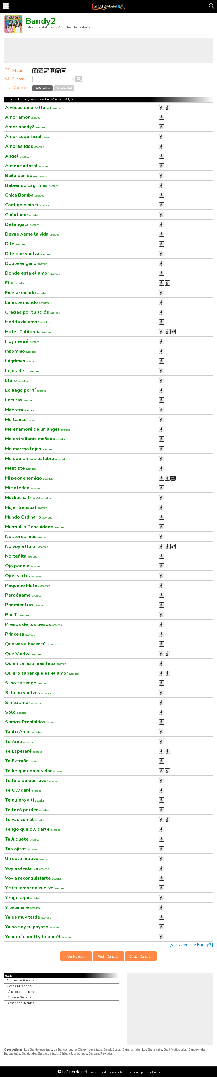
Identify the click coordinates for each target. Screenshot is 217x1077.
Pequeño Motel (27, 585)
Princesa (20, 634)
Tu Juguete (22, 839)
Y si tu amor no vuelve (34, 888)
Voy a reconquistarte (33, 878)
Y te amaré (22, 907)
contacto (153, 1072)
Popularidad (64, 88)
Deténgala (22, 224)
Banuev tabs (196, 1049)
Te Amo (19, 741)
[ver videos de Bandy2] (191, 944)
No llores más (26, 536)
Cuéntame (21, 214)
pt (142, 1072)
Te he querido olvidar (33, 771)
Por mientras (24, 605)
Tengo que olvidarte (32, 829)
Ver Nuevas (76, 956)
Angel (17, 156)
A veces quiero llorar (33, 107)
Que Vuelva (23, 654)
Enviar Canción (140, 956)
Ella (14, 283)
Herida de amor (27, 322)
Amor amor (22, 117)
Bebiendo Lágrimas (31, 185)
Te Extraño (22, 761)
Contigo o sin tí (27, 205)
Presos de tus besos (33, 624)
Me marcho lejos (28, 449)
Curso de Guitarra (19, 997)
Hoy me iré (22, 341)
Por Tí (17, 615)
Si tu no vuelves (28, 693)
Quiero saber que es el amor (42, 673)
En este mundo (27, 302)
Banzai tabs (12, 1053)
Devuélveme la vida (32, 234)
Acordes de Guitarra (20, 980)
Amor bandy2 (25, 127)
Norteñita (21, 556)
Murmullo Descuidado (34, 527)
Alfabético (42, 88)
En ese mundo (25, 293)
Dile (15, 244)
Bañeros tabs (131, 1049)
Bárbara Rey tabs (101, 1053)
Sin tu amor (23, 702)
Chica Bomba (24, 195)
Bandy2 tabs (112, 1049)
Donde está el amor (32, 273)
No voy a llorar (26, 546)
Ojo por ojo (22, 566)
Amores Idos (24, 146)
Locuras (19, 400)
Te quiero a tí (24, 800)
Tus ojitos (21, 849)
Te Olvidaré (23, 790)
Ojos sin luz (23, 576)
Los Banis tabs (152, 1049)
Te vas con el (24, 819)
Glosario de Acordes (20, 1003)
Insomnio (20, 351)
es (129, 1072)
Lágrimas (20, 361)
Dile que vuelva (27, 254)
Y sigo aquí (22, 897)
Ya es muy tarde (28, 917)
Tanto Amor (23, 732)
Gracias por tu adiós (32, 312)
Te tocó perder (27, 810)
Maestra (19, 410)
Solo (15, 712)
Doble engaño (26, 263)
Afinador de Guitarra (21, 992)
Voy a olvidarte (27, 868)
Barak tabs (29, 1053)
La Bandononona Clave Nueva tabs (78, 1049)
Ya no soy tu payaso (32, 927)
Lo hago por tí (25, 390)
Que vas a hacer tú (30, 644)
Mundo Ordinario (28, 517)
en (136, 1072)
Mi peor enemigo (29, 478)
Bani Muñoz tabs (175, 1049)
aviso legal (98, 1072)
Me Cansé (21, 419)
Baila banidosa (26, 175)
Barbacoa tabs (48, 1053)
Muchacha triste (28, 497)
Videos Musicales (19, 986)
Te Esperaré (23, 751)
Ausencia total (26, 166)
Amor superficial (28, 136)
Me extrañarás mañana (35, 439)
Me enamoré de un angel (37, 429)
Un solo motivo (27, 858)
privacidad (117, 1072)
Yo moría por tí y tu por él (38, 937)
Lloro (16, 380)
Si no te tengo (26, 683)
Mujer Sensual (26, 507)
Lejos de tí (22, 371)
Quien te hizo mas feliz (35, 663)
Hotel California (28, 332)
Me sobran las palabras (36, 458)
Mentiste (20, 468)
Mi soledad (22, 488)
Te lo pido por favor (32, 780)
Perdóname (23, 595)
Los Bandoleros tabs (38, 1049)
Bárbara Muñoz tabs (73, 1053)
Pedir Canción (108, 956)
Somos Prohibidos (30, 722)
